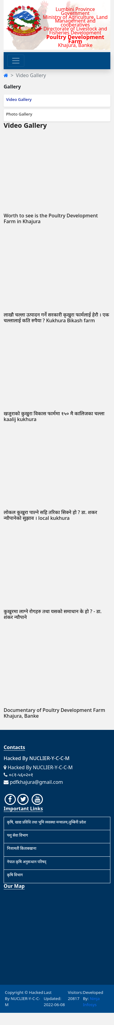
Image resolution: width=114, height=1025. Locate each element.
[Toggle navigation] (15, 61)
